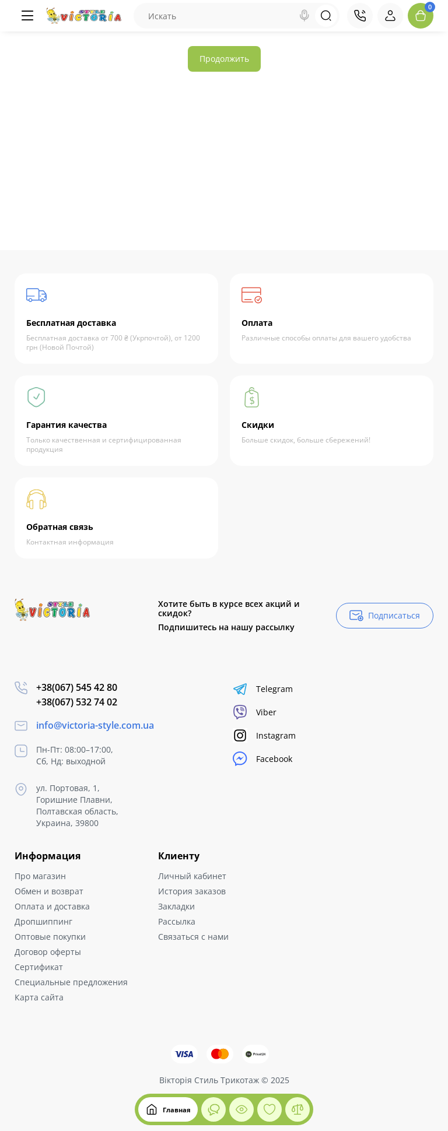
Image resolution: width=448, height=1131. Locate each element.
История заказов (192, 891)
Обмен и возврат (49, 891)
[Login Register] (390, 16)
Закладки (176, 906)
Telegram (263, 689)
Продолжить (224, 58)
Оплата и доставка (52, 906)
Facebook (262, 758)
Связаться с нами (193, 936)
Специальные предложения (71, 982)
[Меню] (27, 16)
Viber (254, 712)
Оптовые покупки (50, 936)
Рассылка (176, 921)
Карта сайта (39, 997)
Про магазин (40, 875)
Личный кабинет (192, 875)
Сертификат (39, 966)
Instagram (264, 735)
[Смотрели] (213, 1109)
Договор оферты (48, 951)
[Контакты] (360, 16)
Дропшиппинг (43, 921)
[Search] (304, 16)
